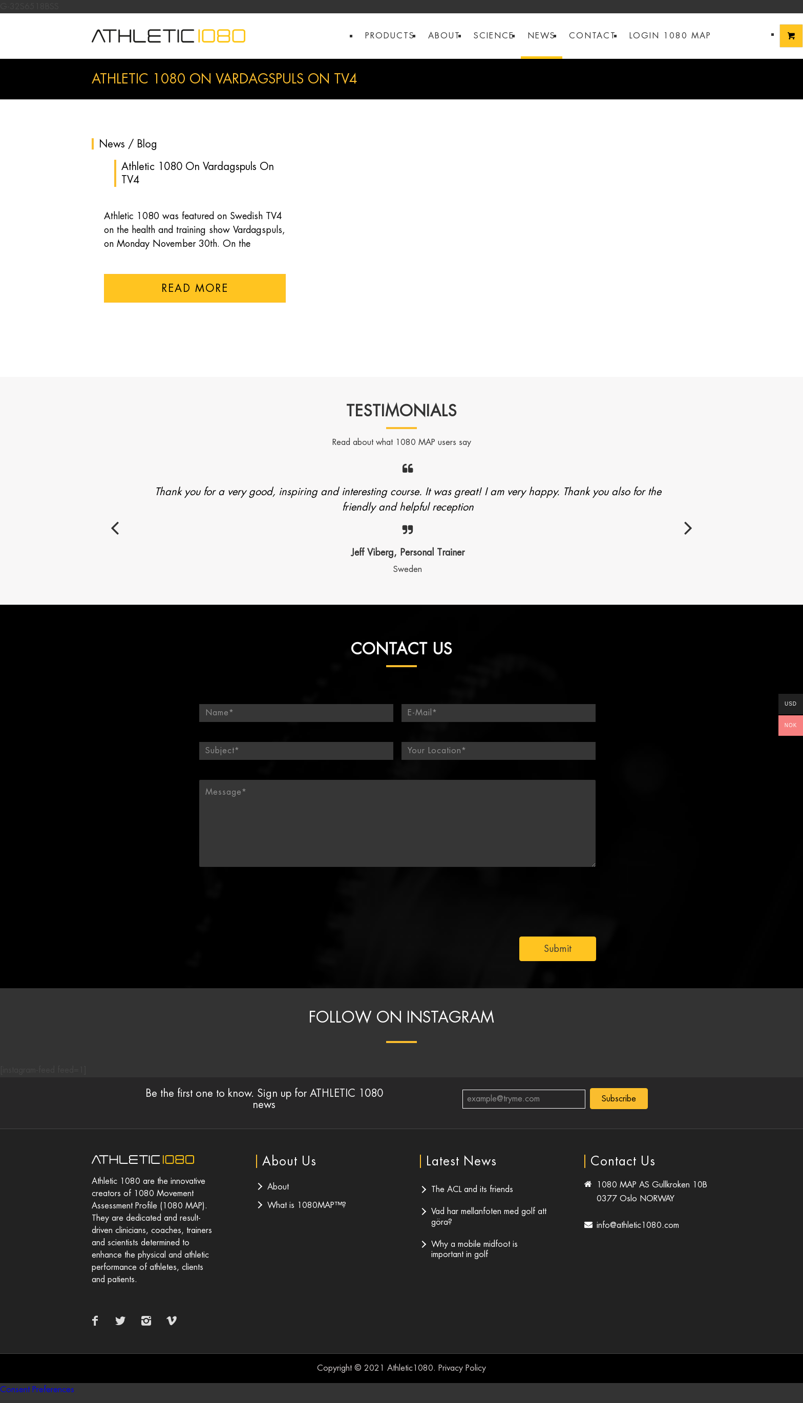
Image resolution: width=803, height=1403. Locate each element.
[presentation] (521, 898)
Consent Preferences (37, 1389)
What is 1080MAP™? (306, 1205)
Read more (194, 288)
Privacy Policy (462, 1368)
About (278, 1186)
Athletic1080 (410, 1368)
